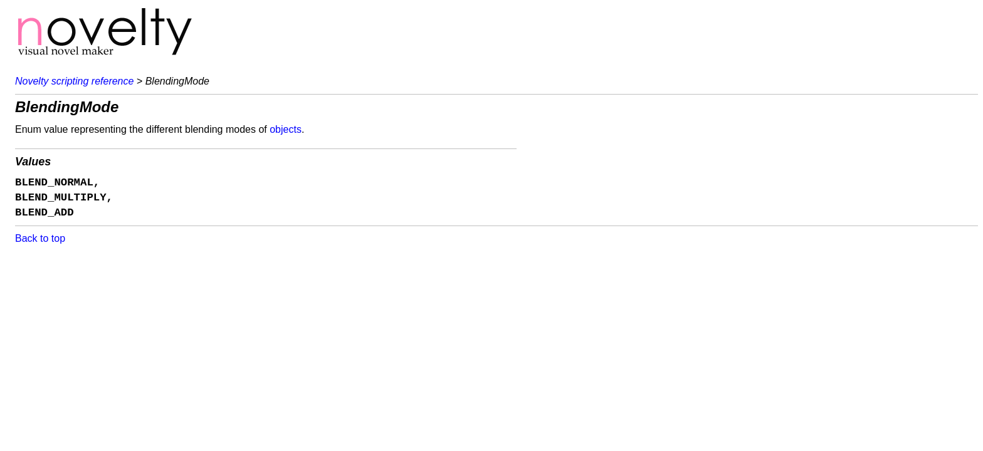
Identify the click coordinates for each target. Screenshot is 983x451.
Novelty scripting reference (74, 81)
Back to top (40, 238)
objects (286, 129)
